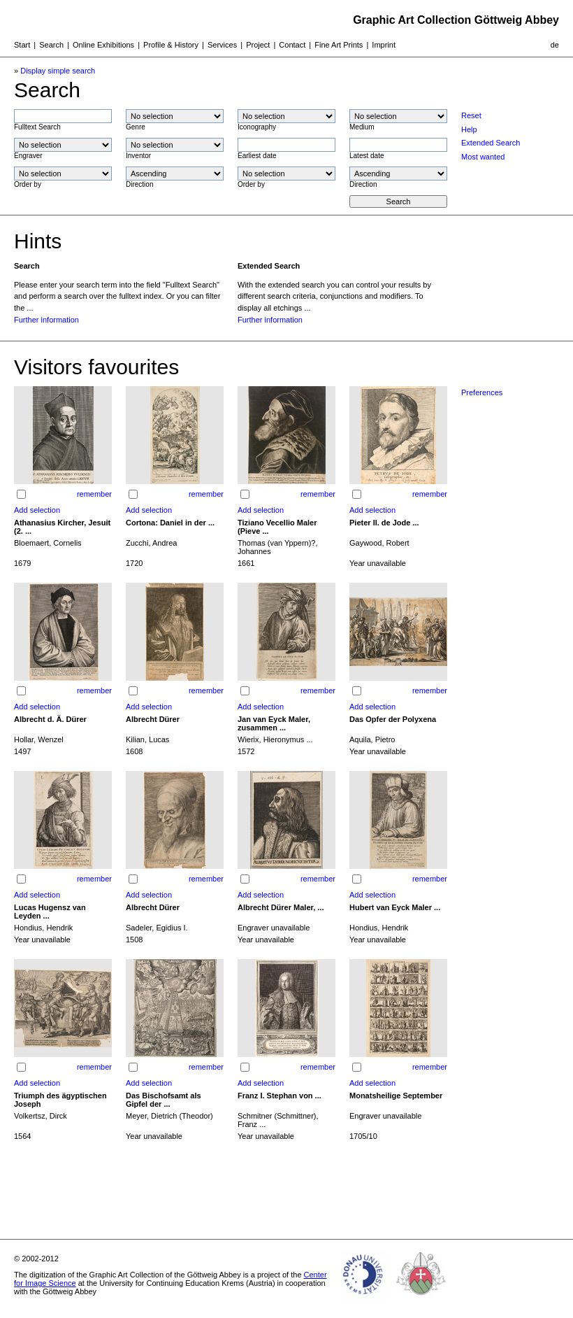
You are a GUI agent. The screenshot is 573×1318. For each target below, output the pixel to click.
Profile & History (170, 45)
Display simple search (57, 70)
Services (222, 45)
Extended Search (490, 143)
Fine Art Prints (338, 45)
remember (94, 494)
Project (258, 45)
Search (51, 45)
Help (469, 129)
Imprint (384, 45)
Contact (292, 45)
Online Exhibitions (103, 45)
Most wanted (483, 157)
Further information (46, 320)
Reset (471, 115)
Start (22, 45)
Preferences (481, 392)
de (555, 45)
